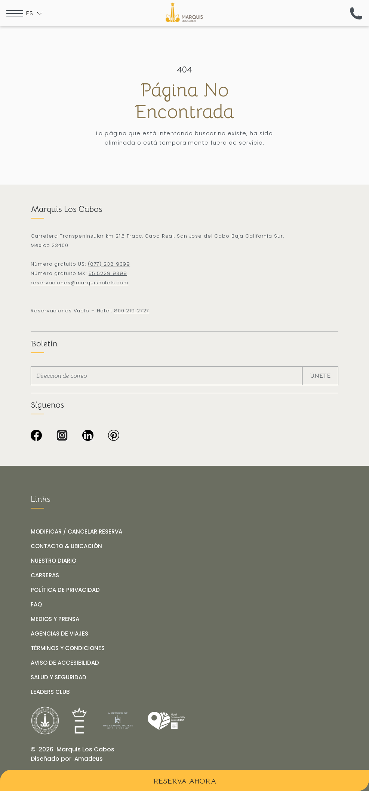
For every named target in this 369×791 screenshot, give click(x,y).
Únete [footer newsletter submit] (320, 376)
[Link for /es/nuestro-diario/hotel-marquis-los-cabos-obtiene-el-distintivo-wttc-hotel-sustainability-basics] (166, 721)
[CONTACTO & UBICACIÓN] (66, 546)
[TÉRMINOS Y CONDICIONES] (68, 648)
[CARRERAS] (45, 575)
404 (184, 69)
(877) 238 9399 (109, 264)
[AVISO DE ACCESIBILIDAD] (65, 662)
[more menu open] (14, 13)
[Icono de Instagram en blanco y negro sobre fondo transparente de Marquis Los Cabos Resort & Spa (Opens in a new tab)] (62, 436)
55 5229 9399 (108, 273)
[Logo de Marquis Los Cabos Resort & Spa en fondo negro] (184, 12)
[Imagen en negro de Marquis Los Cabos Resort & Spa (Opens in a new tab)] (36, 436)
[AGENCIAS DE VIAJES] (59, 633)
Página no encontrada (184, 101)
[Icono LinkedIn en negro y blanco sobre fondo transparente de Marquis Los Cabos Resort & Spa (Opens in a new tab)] (87, 436)
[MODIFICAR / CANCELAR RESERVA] (76, 531)
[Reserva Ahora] (184, 780)
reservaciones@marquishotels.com (79, 282)
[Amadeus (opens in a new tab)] (88, 758)
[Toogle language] (34, 13)
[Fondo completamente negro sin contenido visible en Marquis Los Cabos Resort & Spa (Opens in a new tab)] (113, 436)
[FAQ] (36, 604)
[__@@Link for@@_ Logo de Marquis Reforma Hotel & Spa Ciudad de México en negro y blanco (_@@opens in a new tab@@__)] (45, 720)
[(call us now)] (356, 13)
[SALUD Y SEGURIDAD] (58, 677)
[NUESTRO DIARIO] (53, 560)
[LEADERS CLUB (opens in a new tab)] (50, 692)
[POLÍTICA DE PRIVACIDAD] (65, 589)
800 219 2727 (132, 310)
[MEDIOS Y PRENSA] (55, 619)
